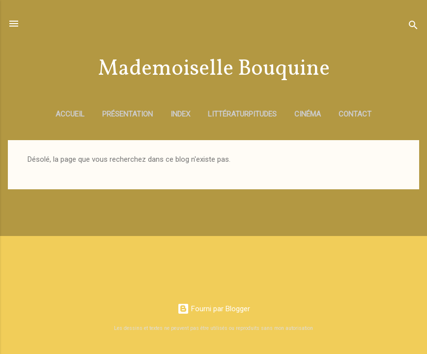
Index (180, 114)
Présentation (127, 114)
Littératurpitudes (242, 114)
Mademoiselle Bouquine (214, 69)
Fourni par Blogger (213, 308)
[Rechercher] (413, 27)
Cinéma (307, 114)
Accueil (70, 114)
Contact (355, 114)
